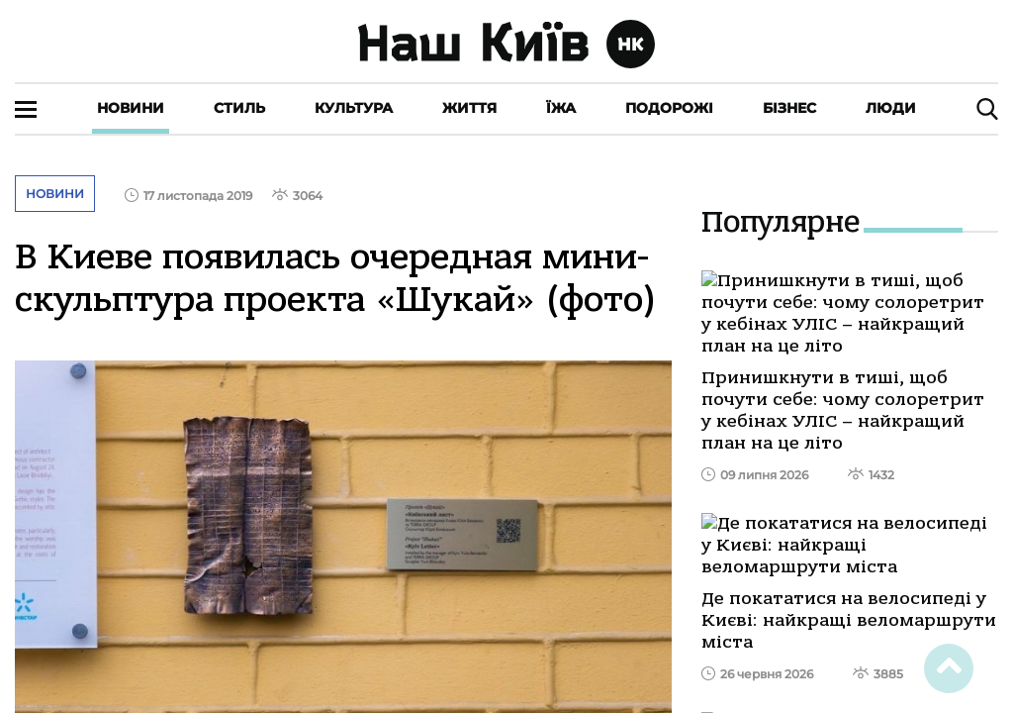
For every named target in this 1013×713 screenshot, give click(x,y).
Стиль (239, 108)
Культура (354, 108)
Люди (891, 108)
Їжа (561, 108)
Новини (130, 108)
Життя (469, 108)
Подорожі (669, 108)
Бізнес (789, 108)
